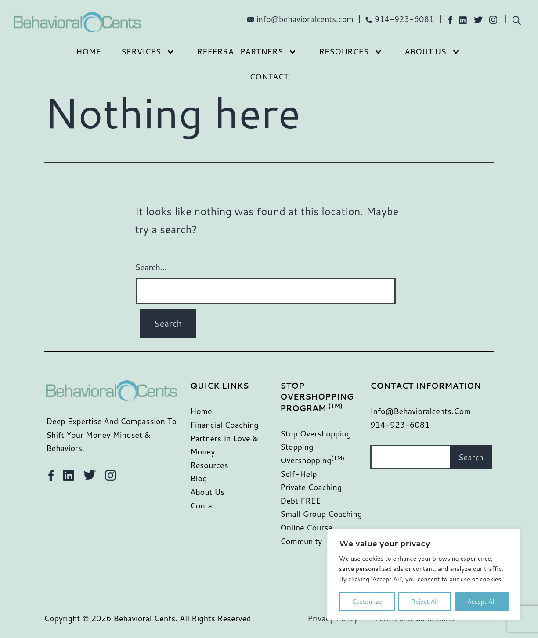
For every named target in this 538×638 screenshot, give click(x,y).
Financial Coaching (224, 424)
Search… (151, 267)
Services (141, 51)
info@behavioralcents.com (305, 19)
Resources (343, 51)
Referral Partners (240, 51)
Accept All (481, 601)
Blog (198, 478)
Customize (367, 601)
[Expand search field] (516, 19)
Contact (268, 76)
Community (301, 541)
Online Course (306, 527)
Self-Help (298, 473)
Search (471, 457)
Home (88, 51)
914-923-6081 (404, 19)
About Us (425, 51)
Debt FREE (300, 500)
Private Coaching (311, 487)
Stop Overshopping (315, 433)
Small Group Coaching (321, 513)
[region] (423, 574)
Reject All (424, 601)
